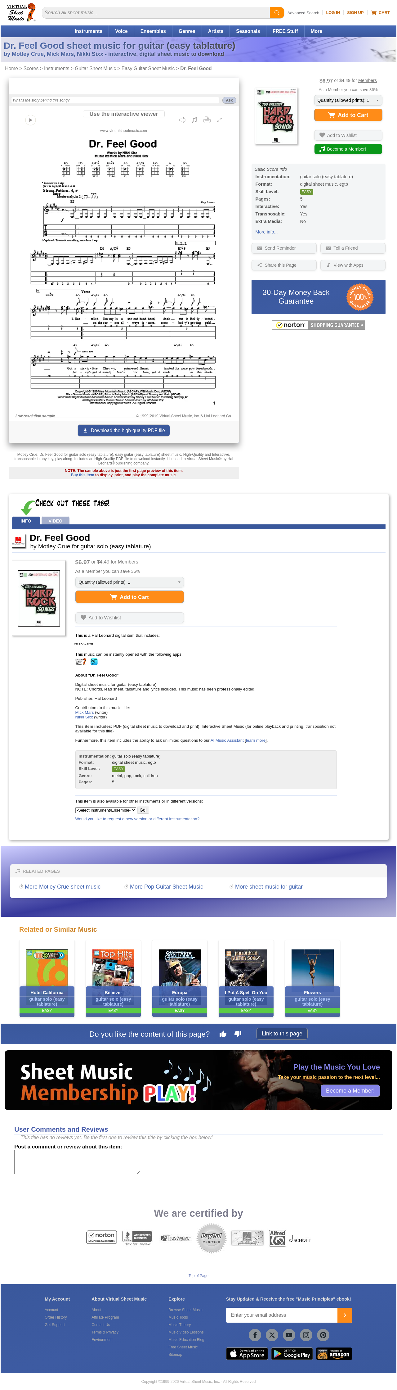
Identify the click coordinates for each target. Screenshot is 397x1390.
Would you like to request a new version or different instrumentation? (137, 819)
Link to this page (282, 1033)
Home (11, 68)
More (316, 31)
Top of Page (198, 1276)
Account (51, 1310)
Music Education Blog (186, 1340)
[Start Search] (277, 12)
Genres (187, 31)
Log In (333, 12)
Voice (121, 31)
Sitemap (175, 1354)
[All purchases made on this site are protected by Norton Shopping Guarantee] (318, 328)
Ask (229, 100)
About (96, 1310)
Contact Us (100, 1325)
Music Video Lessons (185, 1332)
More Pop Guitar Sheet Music (166, 887)
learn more (255, 740)
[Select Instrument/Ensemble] (105, 810)
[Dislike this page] (238, 1035)
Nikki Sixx (84, 717)
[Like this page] (223, 1035)
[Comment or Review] (77, 1162)
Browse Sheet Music (185, 1310)
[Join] (344, 1315)
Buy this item (82, 475)
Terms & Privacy (104, 1332)
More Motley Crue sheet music (62, 887)
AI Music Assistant (227, 740)
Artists (215, 31)
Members (367, 80)
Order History (56, 1317)
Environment (101, 1340)
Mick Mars (84, 712)
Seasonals (248, 31)
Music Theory (179, 1325)
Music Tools (178, 1317)
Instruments (88, 31)
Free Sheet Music (183, 1347)
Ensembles (153, 31)
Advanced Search (303, 13)
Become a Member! (350, 1090)
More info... (267, 231)
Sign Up (355, 12)
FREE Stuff (285, 31)
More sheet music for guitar (269, 887)
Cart (380, 12)
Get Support (55, 1325)
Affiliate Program (105, 1317)
